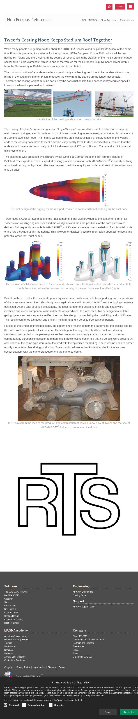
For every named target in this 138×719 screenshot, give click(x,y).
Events (76, 653)
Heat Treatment (11, 623)
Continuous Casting (13, 619)
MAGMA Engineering (83, 592)
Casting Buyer (79, 595)
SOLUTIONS (89, 20)
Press (76, 650)
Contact (62, 667)
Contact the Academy (14, 660)
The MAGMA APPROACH (16, 592)
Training (8, 643)
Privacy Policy (23, 667)
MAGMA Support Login (84, 606)
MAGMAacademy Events (16, 639)
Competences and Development (88, 639)
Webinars (8, 653)
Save (108, 713)
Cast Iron (8, 599)
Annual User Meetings (15, 657)
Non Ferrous (108, 20)
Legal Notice (39, 667)
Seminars (8, 650)
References (127, 20)
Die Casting (9, 605)
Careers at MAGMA (82, 657)
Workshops (9, 646)
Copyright (8, 667)
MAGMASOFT (11, 595)
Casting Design (11, 616)
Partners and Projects (83, 643)
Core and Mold (11, 612)
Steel (6, 602)
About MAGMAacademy (15, 636)
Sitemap (52, 667)
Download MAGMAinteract (29, 676)
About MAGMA (80, 636)
